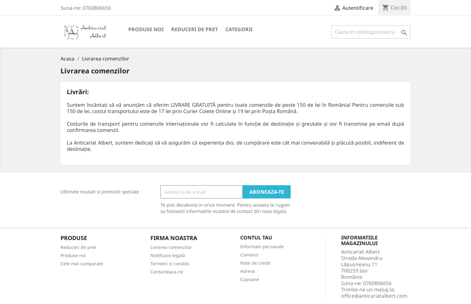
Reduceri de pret (194, 29)
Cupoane (249, 279)
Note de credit (255, 263)
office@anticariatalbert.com (374, 296)
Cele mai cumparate (82, 264)
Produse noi (146, 29)
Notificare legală (167, 255)
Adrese (247, 271)
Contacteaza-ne (166, 272)
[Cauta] (370, 31)
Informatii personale (262, 247)
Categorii (239, 29)
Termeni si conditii (169, 264)
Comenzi (249, 255)
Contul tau (256, 238)
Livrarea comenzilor (171, 247)
